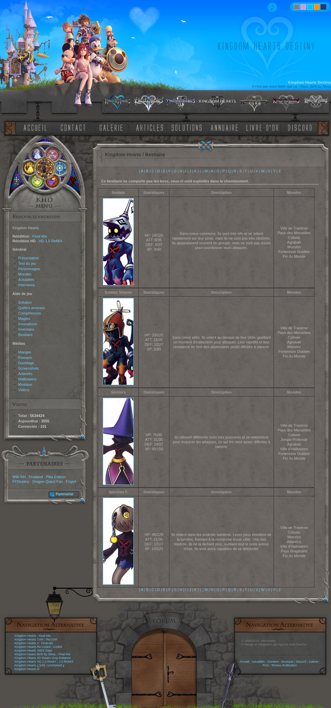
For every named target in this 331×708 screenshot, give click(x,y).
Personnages (29, 269)
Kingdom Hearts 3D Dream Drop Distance (42, 658)
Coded (57, 647)
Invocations (27, 324)
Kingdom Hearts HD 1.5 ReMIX (35, 661)
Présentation (28, 258)
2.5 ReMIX (66, 661)
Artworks (25, 374)
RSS (266, 665)
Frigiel (71, 482)
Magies (24, 319)
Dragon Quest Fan (47, 482)
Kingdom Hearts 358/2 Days (33, 650)
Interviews (26, 285)
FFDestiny (20, 482)
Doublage (26, 363)
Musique (25, 384)
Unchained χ (55, 665)
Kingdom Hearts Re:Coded (32, 647)
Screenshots (28, 368)
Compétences (29, 313)
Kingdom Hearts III (27, 669)
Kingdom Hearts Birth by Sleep (35, 654)
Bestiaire (25, 335)
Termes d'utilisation (284, 665)
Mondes (24, 274)
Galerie (313, 661)
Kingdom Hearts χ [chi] (29, 665)
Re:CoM (51, 639)
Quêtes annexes (31, 308)
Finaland (36, 477)
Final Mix (39, 236)
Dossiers (273, 661)
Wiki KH (19, 477)
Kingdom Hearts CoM (28, 639)
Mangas (24, 352)
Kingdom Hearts (25, 635)
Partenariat (64, 494)
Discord (301, 661)
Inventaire (26, 329)
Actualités (26, 280)
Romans (25, 358)
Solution (25, 302)
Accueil (244, 661)
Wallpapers (27, 379)
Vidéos (23, 390)
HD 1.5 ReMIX (51, 241)
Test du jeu (27, 263)
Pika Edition (56, 477)
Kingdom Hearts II (26, 643)
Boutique (288, 661)
